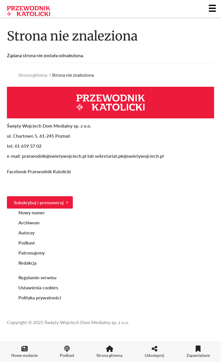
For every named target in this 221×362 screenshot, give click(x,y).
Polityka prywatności (39, 297)
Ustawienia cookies (38, 287)
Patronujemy (31, 252)
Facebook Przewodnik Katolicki (39, 171)
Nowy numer (31, 212)
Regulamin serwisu (37, 277)
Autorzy (26, 232)
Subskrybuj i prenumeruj (39, 202)
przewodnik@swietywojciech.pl (54, 156)
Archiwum (28, 222)
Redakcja (27, 262)
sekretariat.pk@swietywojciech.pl (129, 156)
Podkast (26, 242)
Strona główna (32, 75)
